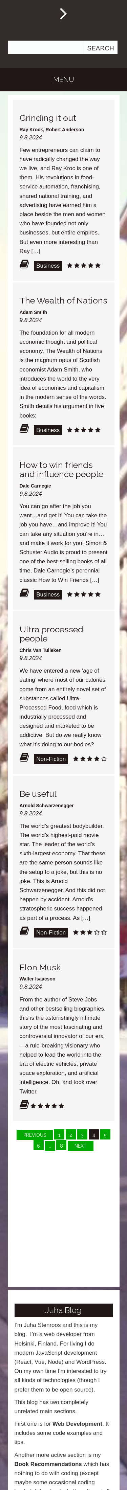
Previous (34, 1135)
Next (81, 1146)
